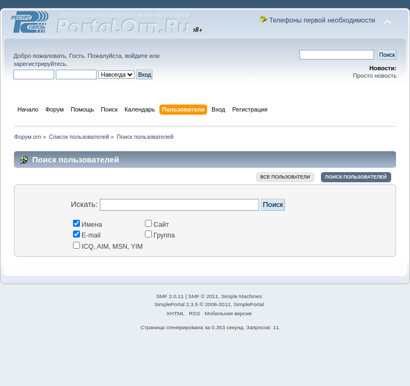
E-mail (86, 235)
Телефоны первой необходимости (322, 20)
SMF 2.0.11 (170, 296)
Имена (87, 224)
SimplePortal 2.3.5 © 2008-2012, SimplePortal (208, 304)
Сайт (157, 224)
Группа (160, 235)
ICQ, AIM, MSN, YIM (108, 246)
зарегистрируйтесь (39, 64)
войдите (136, 56)
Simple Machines (241, 296)
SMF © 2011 (203, 296)
